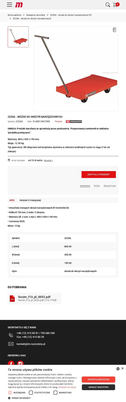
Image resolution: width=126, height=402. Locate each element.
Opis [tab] (11, 200)
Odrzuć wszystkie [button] (98, 387)
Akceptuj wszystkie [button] (98, 379)
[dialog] (63, 383)
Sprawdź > (48, 160)
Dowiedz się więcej (67, 387)
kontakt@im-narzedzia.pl (31, 344)
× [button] (122, 368)
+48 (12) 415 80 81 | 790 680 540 (36, 333)
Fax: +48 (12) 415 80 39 (30, 337)
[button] (43, 398)
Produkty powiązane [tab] (30, 200)
